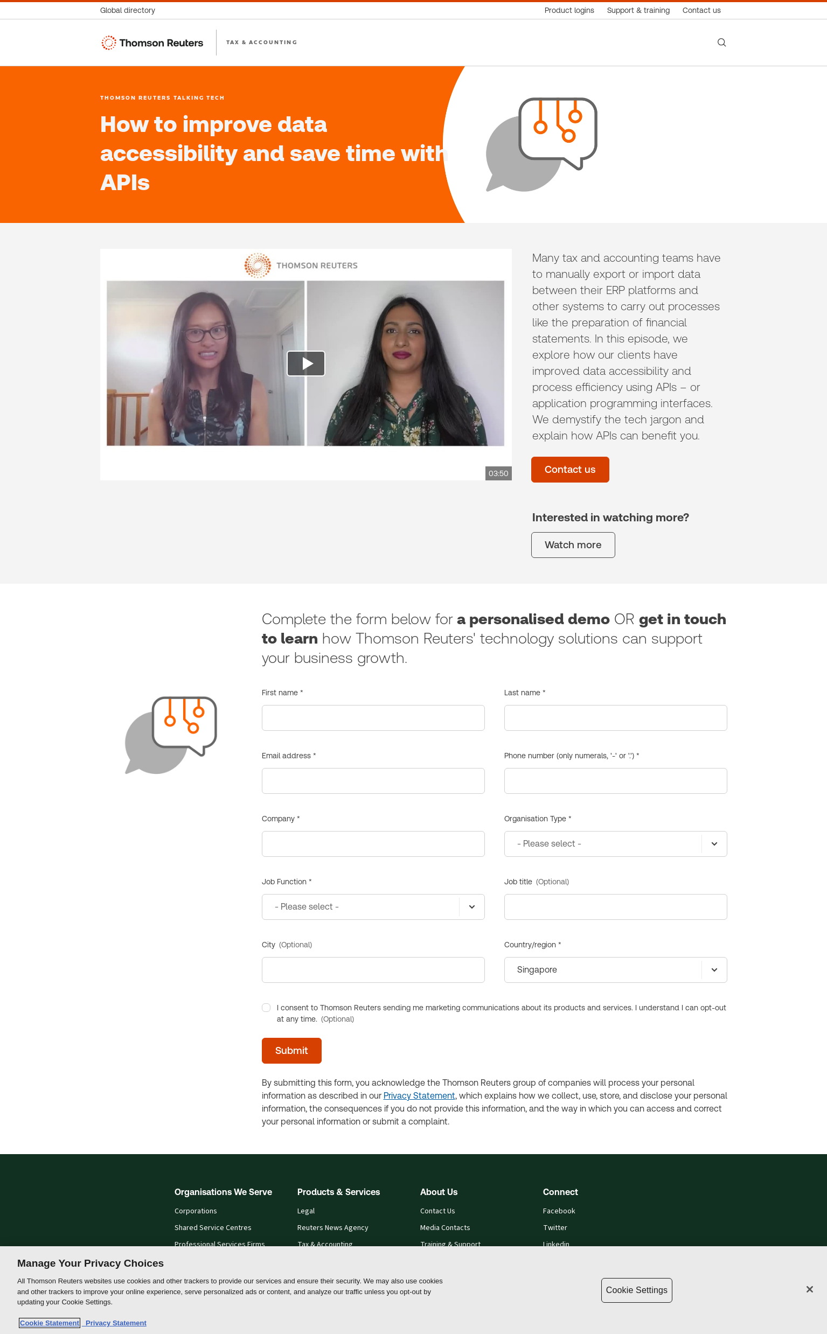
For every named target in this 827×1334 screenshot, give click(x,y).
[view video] (306, 364)
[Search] (722, 42)
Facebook (559, 1211)
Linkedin (556, 1245)
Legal (306, 1211)
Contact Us (437, 1211)
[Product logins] (569, 10)
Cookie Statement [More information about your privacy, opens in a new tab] (49, 1323)
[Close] (810, 1289)
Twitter (555, 1228)
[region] (413, 1290)
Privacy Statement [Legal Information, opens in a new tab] (114, 1323)
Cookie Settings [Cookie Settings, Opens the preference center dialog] (637, 1290)
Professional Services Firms (220, 1245)
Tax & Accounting (325, 1245)
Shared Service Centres (213, 1228)
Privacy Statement (419, 1096)
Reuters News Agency (333, 1228)
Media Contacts (445, 1228)
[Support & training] (638, 10)
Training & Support (450, 1245)
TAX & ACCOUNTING (261, 42)
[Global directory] (131, 10)
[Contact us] (701, 10)
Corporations (196, 1211)
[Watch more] (573, 545)
